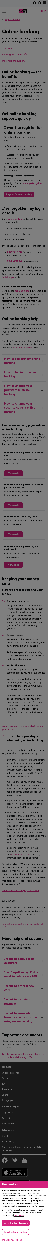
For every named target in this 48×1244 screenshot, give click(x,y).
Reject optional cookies (15, 1232)
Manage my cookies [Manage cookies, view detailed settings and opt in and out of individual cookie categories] (12, 1239)
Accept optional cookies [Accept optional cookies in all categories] (16, 1223)
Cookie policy (19, 1215)
